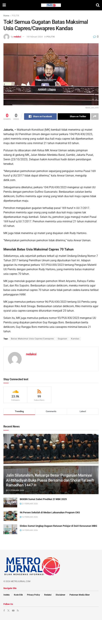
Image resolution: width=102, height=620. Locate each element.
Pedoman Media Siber (79, 595)
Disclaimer (60, 595)
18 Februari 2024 (34, 36)
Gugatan (62, 338)
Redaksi (47, 595)
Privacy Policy (33, 595)
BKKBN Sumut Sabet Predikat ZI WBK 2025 (43, 499)
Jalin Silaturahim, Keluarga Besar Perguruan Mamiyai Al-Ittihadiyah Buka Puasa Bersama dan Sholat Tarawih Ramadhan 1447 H (50, 480)
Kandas (75, 338)
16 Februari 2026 (29, 517)
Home (6, 15)
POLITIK (15, 15)
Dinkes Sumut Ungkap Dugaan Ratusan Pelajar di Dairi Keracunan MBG (58, 526)
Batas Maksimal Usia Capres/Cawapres (32, 338)
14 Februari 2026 (29, 530)
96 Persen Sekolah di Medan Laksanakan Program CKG (50, 512)
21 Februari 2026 (15, 490)
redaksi (17, 36)
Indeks (6, 595)
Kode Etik (18, 595)
